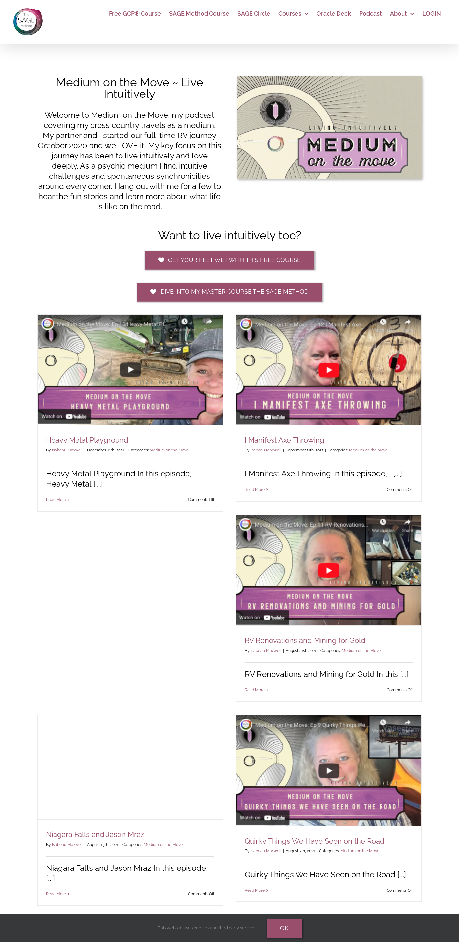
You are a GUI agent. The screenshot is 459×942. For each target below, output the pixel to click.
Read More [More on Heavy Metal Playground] (56, 499)
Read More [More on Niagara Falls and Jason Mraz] (56, 894)
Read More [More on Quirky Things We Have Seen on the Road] (255, 890)
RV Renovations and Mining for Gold (305, 640)
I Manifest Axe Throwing (284, 440)
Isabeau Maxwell (67, 450)
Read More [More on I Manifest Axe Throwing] (255, 489)
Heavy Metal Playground (87, 440)
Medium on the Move (169, 450)
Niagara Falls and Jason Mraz (95, 834)
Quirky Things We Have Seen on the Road (314, 841)
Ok (284, 928)
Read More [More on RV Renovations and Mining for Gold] (255, 690)
